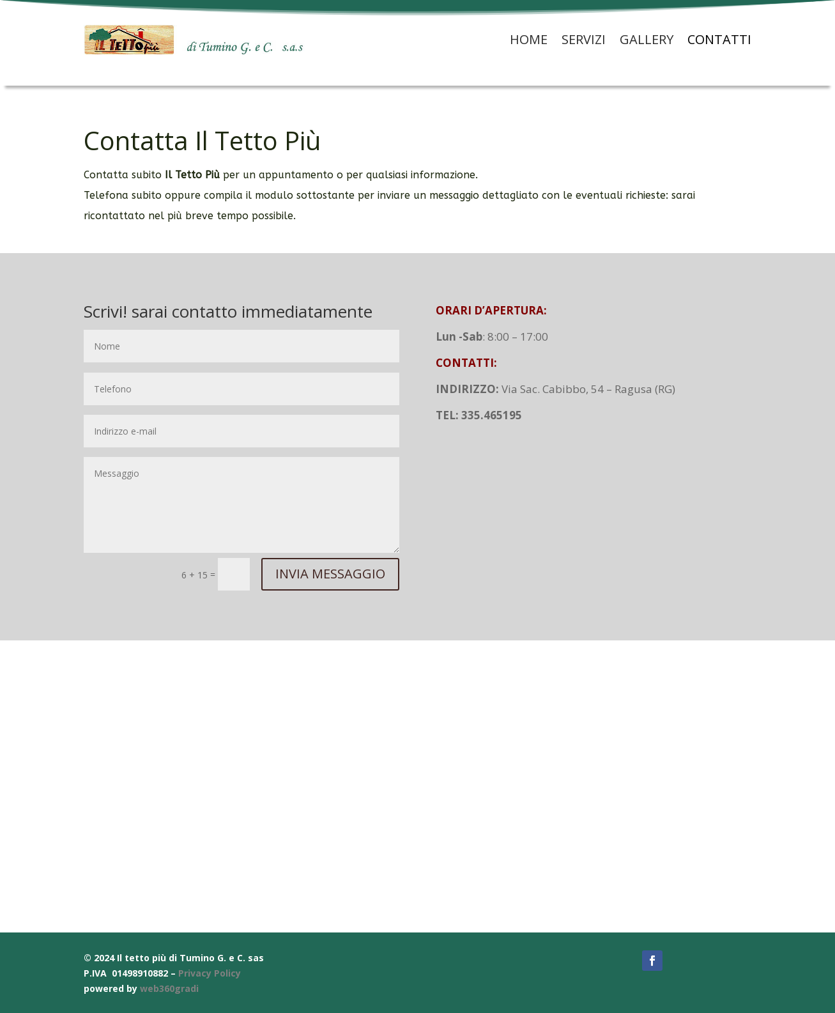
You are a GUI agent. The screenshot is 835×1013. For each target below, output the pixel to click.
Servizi (584, 39)
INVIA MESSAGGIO (330, 573)
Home (529, 39)
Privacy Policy (209, 973)
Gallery (646, 39)
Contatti (719, 39)
